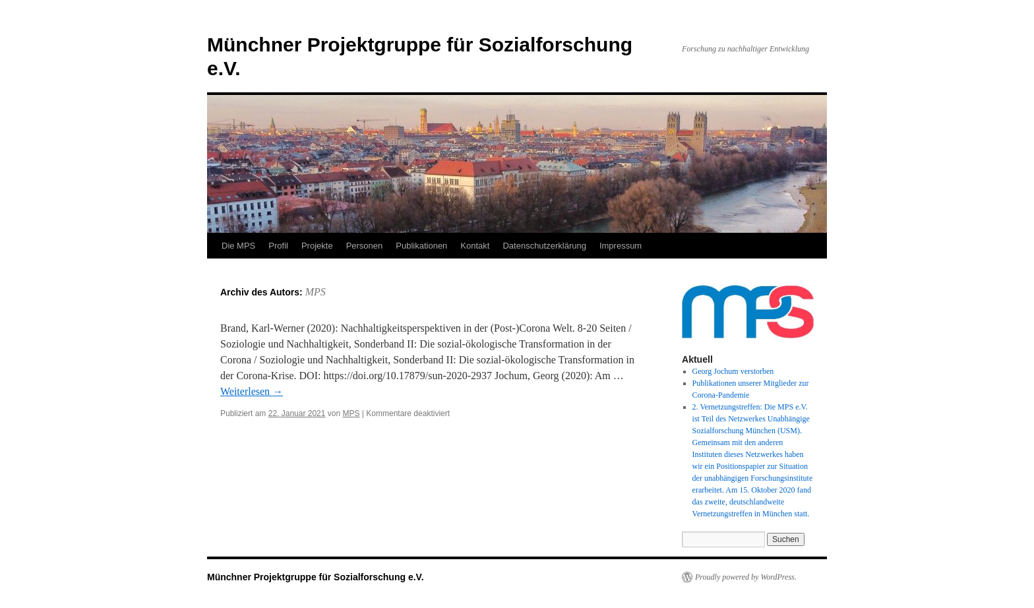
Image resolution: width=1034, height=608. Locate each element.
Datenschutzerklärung (544, 246)
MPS (315, 291)
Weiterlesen (251, 391)
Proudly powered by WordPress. (746, 577)
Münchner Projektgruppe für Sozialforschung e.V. (315, 577)
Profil (278, 246)
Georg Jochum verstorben (733, 371)
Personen (364, 246)
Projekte (317, 246)
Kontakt (474, 246)
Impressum (620, 246)
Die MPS (238, 246)
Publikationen (421, 246)
